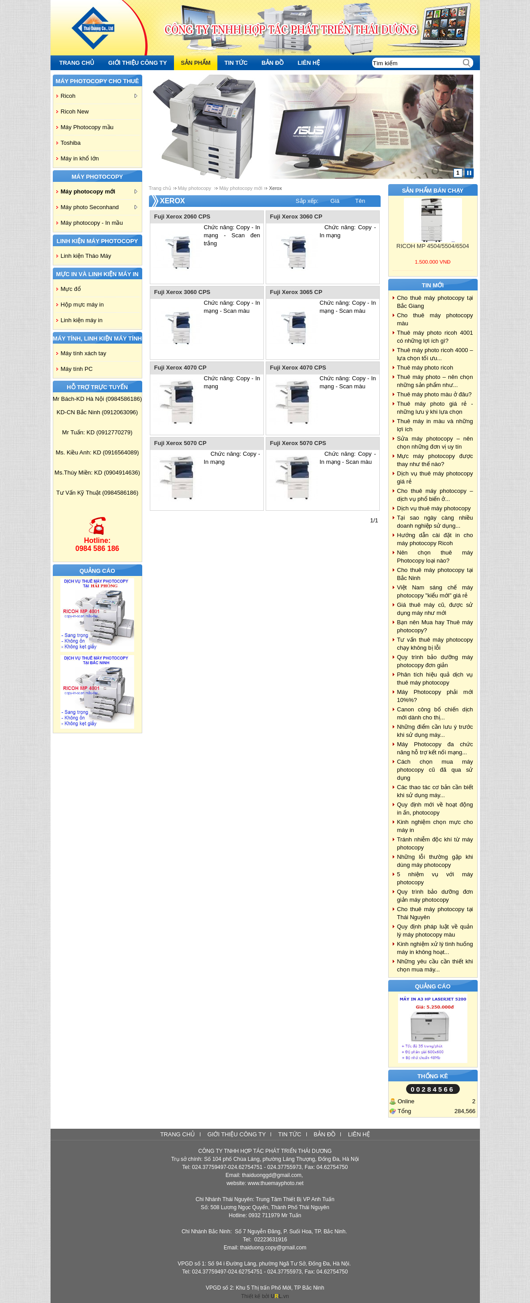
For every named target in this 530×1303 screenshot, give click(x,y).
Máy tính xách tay (83, 353)
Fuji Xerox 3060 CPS (182, 292)
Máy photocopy (195, 188)
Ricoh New (75, 111)
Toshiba (71, 142)
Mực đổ (71, 289)
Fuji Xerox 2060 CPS (182, 216)
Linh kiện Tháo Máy (86, 255)
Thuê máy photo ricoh (425, 367)
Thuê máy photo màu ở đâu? (434, 394)
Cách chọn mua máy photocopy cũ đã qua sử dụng (435, 769)
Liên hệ (359, 1134)
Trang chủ (160, 188)
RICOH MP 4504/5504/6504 (432, 246)
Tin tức (289, 1134)
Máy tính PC (77, 369)
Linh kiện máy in (82, 320)
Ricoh (99, 95)
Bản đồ (324, 1134)
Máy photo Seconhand (99, 207)
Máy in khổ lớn (80, 158)
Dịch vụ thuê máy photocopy (434, 508)
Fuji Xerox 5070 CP (180, 443)
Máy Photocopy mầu (87, 127)
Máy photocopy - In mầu (92, 222)
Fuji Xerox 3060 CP (296, 216)
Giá (335, 201)
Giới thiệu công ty (237, 1134)
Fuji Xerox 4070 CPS (298, 367)
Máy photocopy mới (99, 191)
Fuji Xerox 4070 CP (180, 367)
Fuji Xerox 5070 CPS (298, 443)
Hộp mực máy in (82, 304)
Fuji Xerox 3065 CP (296, 292)
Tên (360, 201)
